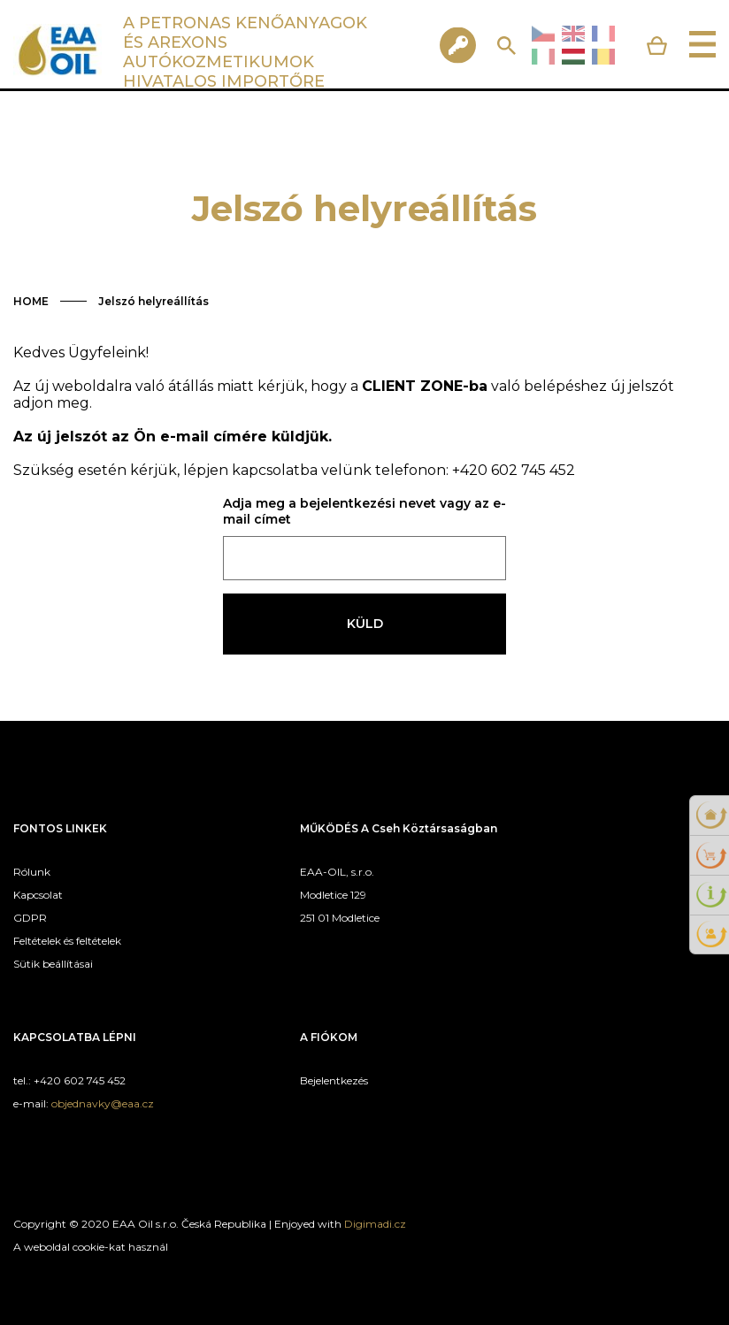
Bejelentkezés (334, 1080)
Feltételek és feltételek (67, 940)
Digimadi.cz (375, 1223)
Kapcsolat (38, 894)
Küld (365, 624)
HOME (31, 301)
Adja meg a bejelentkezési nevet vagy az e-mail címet (364, 511)
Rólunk (31, 871)
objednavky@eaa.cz (102, 1103)
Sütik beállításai (53, 963)
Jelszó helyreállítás (153, 301)
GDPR (30, 917)
